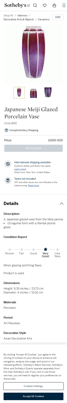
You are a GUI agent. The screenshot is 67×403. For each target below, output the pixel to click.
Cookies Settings (33, 386)
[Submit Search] (35, 5)
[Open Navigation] (64, 5)
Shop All (8, 15)
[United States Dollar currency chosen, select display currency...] (57, 17)
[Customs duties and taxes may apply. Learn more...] (20, 169)
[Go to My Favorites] (44, 5)
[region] (33, 373)
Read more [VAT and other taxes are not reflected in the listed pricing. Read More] (33, 185)
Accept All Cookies (33, 396)
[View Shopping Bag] (54, 5)
